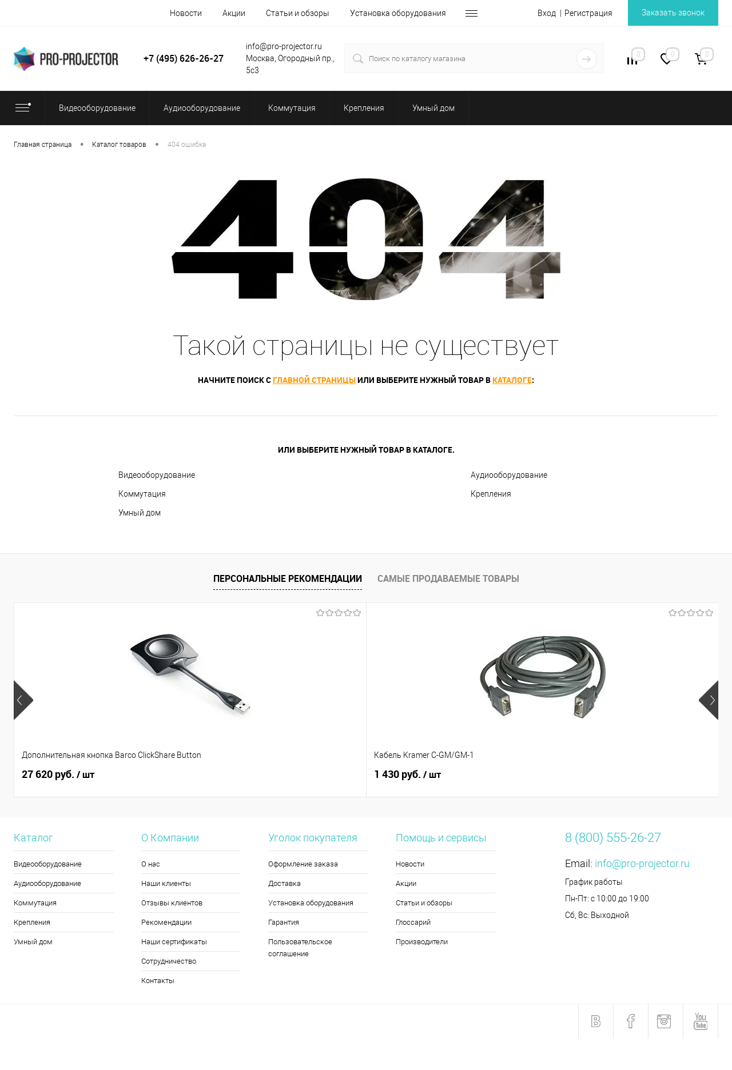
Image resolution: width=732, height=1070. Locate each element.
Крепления (491, 493)
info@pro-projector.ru (642, 863)
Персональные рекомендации (287, 578)
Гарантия (283, 922)
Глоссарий (413, 922)
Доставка (284, 883)
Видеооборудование (156, 475)
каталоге (512, 379)
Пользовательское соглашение (300, 947)
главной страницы (314, 379)
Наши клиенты (166, 883)
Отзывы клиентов (171, 903)
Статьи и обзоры (297, 13)
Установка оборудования (398, 13)
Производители (422, 941)
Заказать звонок (673, 12)
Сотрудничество (168, 961)
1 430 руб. (231, 774)
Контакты (157, 980)
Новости (186, 13)
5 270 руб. (407, 774)
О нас (150, 864)
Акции (233, 13)
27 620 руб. (58, 774)
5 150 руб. (583, 774)
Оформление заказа (303, 864)
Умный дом (139, 512)
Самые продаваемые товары (448, 578)
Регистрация (588, 13)
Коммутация (142, 493)
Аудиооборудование (509, 475)
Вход (547, 13)
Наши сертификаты (174, 941)
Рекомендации (166, 922)
